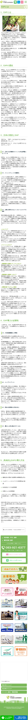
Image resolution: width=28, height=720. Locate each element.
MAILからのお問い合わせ (14, 554)
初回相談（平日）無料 (10, 537)
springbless (19, 708)
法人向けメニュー (7, 688)
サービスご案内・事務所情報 (10, 692)
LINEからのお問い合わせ (14, 560)
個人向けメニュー (7, 685)
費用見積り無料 (8, 540)
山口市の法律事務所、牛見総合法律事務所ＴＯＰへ (14, 529)
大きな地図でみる (6, 681)
